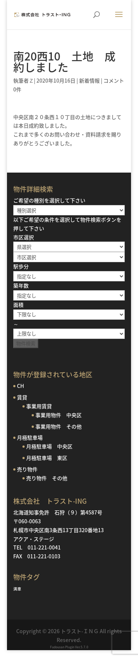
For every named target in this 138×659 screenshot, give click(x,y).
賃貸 (22, 397)
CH (20, 385)
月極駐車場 (30, 437)
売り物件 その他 (46, 478)
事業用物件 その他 (58, 426)
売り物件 (27, 469)
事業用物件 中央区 (58, 415)
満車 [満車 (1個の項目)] (17, 589)
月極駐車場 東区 (46, 457)
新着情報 (89, 80)
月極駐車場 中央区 (49, 446)
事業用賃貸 (39, 406)
